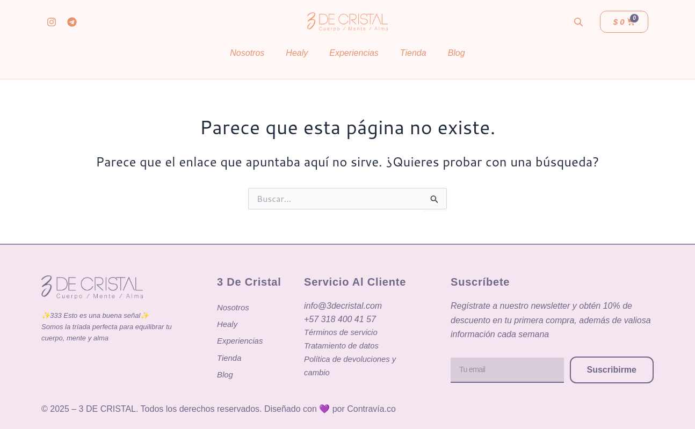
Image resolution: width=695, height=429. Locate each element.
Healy (297, 52)
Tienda (413, 52)
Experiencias (354, 52)
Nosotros (247, 52)
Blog (456, 52)
